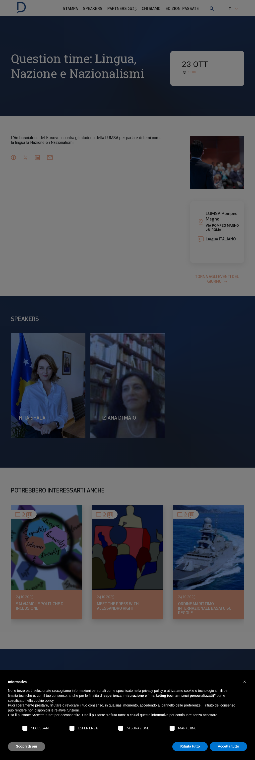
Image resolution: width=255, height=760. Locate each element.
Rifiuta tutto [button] (190, 746)
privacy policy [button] (152, 691)
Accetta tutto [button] (228, 746)
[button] (245, 682)
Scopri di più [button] (26, 746)
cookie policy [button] (44, 701)
